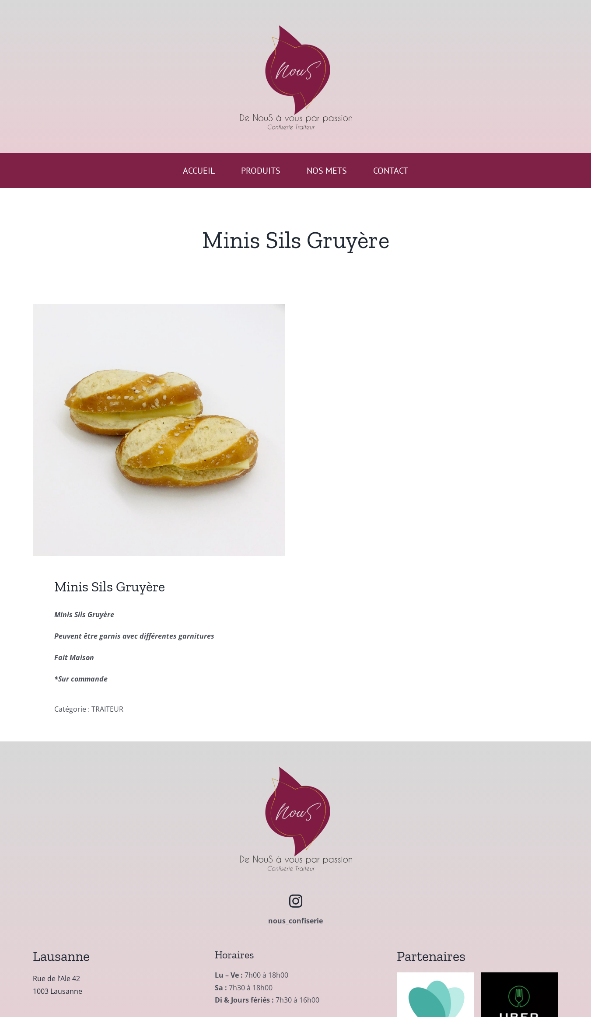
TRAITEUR (107, 709)
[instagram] (295, 901)
